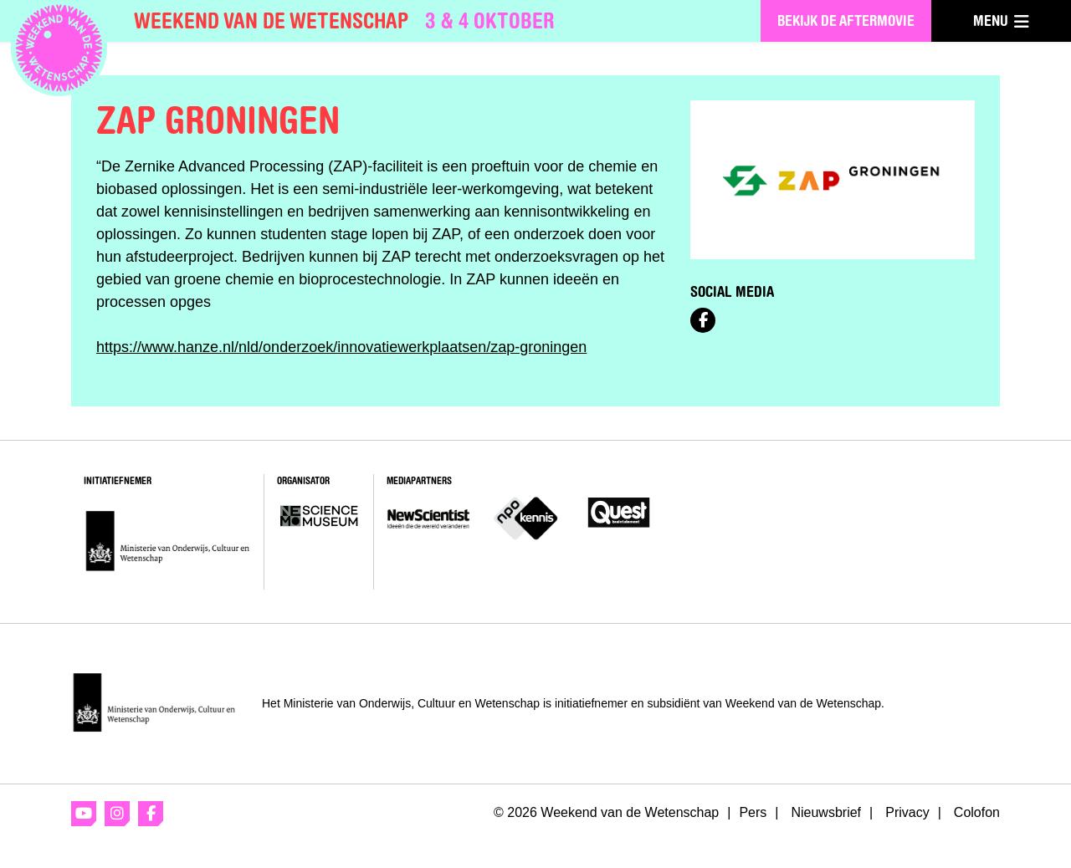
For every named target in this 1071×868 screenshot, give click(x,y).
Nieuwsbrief (826, 812)
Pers (752, 812)
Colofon (977, 812)
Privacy (907, 812)
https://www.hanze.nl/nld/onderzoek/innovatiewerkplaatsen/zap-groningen (341, 347)
